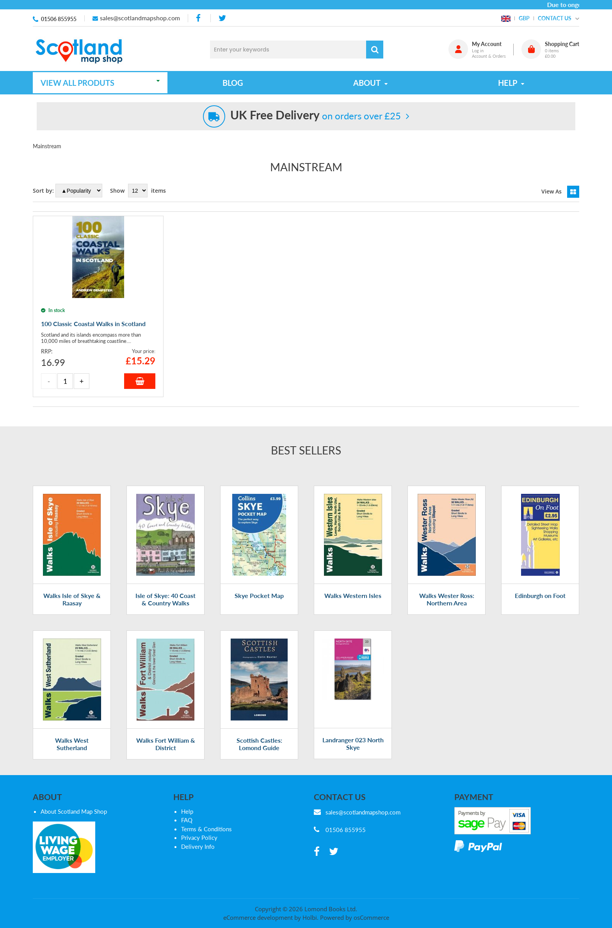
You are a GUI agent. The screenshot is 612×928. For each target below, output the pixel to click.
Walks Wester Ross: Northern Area (446, 599)
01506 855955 (58, 19)
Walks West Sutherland (72, 743)
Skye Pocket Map (259, 595)
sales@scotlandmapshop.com (140, 17)
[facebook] (199, 18)
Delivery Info (198, 846)
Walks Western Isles (352, 595)
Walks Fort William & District (165, 743)
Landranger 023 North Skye (353, 743)
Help (187, 811)
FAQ (186, 819)
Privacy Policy (199, 837)
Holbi (309, 917)
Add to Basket (139, 381)
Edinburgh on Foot (540, 595)
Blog (232, 82)
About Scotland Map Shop (74, 811)
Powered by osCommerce (354, 917)
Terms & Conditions (206, 828)
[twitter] (222, 18)
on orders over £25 (315, 115)
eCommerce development (258, 917)
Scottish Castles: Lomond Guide (259, 743)
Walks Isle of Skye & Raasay (72, 599)
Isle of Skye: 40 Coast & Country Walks (165, 599)
